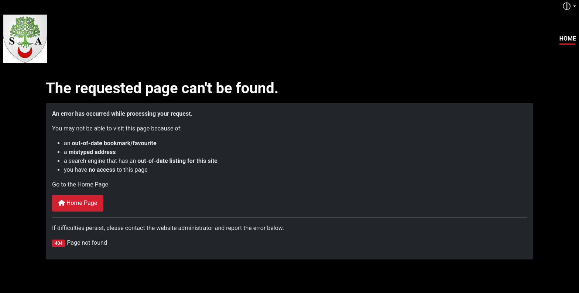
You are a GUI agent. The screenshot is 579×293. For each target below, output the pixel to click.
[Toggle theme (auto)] (569, 6)
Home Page (77, 202)
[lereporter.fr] (25, 38)
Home (567, 38)
